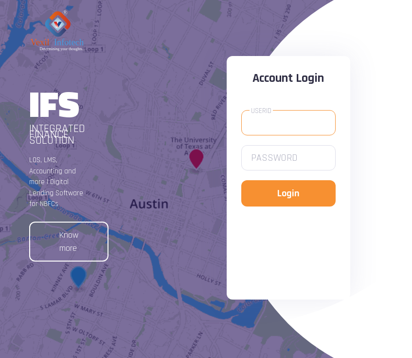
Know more (68, 241)
